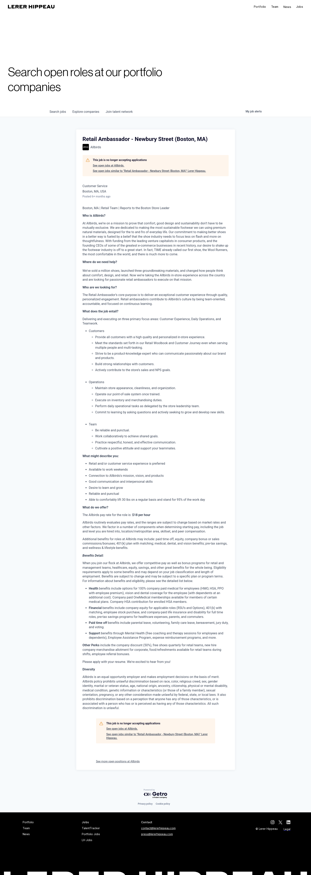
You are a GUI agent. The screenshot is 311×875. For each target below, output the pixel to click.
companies (85, 112)
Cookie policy (163, 803)
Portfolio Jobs (91, 834)
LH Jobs (87, 840)
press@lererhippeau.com (157, 834)
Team (274, 6)
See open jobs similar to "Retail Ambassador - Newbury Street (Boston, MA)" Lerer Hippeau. (149, 170)
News (287, 7)
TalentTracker (91, 828)
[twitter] (280, 822)
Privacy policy (145, 803)
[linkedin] (288, 822)
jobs (58, 112)
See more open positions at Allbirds (118, 761)
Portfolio (260, 6)
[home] (31, 6)
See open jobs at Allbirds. (108, 165)
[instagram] (272, 822)
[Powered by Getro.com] (156, 794)
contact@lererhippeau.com (158, 828)
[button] (299, 7)
